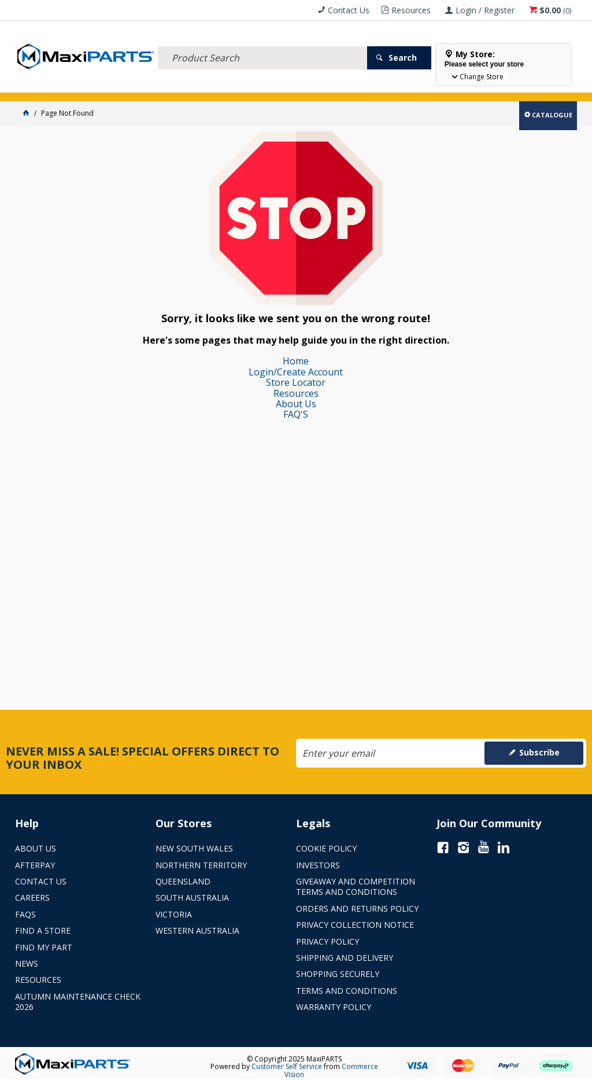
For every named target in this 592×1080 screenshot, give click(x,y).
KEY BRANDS (336, 85)
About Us (296, 403)
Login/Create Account (296, 372)
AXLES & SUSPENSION (275, 85)
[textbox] (262, 43)
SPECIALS (380, 85)
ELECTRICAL (91, 85)
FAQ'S (295, 414)
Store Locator (432, 85)
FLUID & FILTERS (144, 85)
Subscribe (539, 752)
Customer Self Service (286, 1066)
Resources (296, 393)
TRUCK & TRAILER (206, 85)
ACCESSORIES (41, 85)
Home (296, 361)
